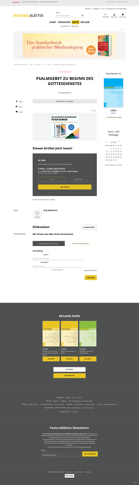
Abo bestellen (69, 370)
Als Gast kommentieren (81, 242)
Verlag (118, 2)
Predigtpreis (96, 7)
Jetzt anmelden (90, 448)
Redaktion (88, 7)
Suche (57, 11)
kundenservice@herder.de (74, 402)
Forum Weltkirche (79, 398)
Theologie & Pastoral (29, 2)
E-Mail (46, 254)
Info (124, 2)
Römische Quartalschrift (110, 398)
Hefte (75, 20)
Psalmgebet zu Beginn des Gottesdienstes (64, 63)
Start (52, 20)
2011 (43, 63)
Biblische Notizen (90, 398)
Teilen (20, 100)
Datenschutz (69, 466)
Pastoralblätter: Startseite (21, 63)
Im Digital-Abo (78, 178)
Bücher (85, 20)
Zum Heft (51, 353)
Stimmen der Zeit (59, 398)
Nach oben (69, 470)
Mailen (21, 111)
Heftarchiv (75, 25)
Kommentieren (89, 226)
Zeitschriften (108, 2)
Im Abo (51, 178)
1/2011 (49, 63)
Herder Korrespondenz (46, 398)
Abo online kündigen (88, 402)
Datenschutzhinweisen (84, 441)
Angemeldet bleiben (90, 265)
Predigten (64, 20)
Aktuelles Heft (65, 25)
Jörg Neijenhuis (66, 91)
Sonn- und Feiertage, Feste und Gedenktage (113, 7)
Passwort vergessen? (57, 264)
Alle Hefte (69, 363)
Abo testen (65, 186)
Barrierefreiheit (79, 466)
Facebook (75, 406)
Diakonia (99, 398)
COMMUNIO (69, 398)
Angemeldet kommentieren (49, 242)
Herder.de (16, 2)
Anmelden (52, 198)
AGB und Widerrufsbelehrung (56, 466)
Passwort (45, 259)
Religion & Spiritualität (48, 2)
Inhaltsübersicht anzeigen (114, 116)
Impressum (88, 466)
